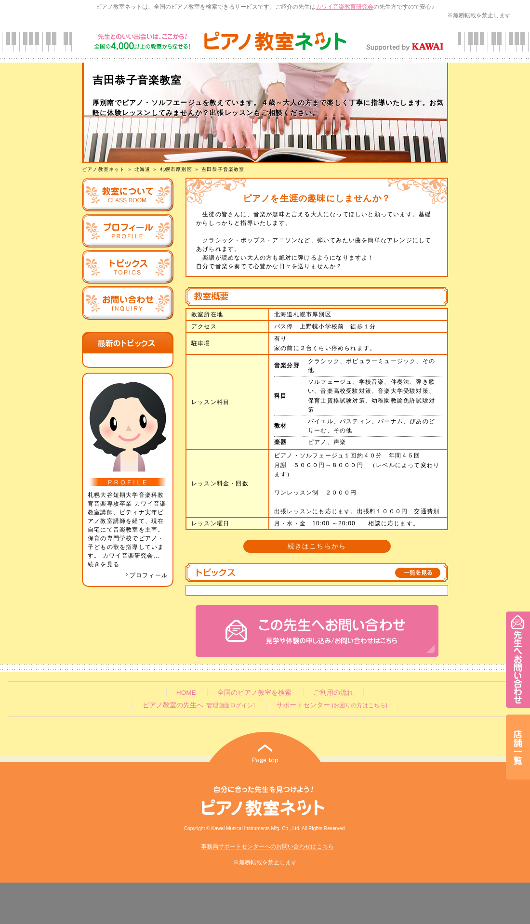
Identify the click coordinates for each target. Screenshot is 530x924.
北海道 (142, 169)
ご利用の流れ (333, 692)
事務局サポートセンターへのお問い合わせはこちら (267, 846)
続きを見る (103, 564)
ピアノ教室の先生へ (198, 705)
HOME (186, 692)
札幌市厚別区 (176, 169)
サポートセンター (331, 705)
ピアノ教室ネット (103, 169)
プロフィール (146, 575)
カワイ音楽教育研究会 (344, 6)
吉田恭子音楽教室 (223, 169)
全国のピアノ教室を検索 (254, 692)
